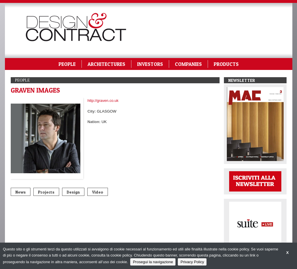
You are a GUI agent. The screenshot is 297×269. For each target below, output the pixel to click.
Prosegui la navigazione (153, 262)
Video (97, 191)
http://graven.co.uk (103, 100)
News (20, 191)
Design (73, 191)
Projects (46, 191)
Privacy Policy (192, 262)
